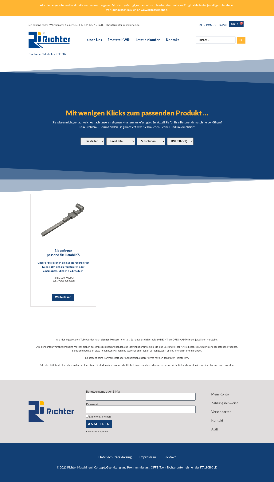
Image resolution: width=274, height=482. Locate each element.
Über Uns (94, 40)
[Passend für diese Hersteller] (92, 141)
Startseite (35, 54)
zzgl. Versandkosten (64, 280)
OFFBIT (156, 467)
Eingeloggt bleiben (98, 416)
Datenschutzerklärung (115, 457)
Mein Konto (207, 25)
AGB (214, 429)
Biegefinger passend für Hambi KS (63, 252)
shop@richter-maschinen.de (122, 24)
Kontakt (172, 40)
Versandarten (221, 412)
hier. (80, 270)
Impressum (147, 457)
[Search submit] (241, 40)
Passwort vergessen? (98, 431)
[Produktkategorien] (120, 141)
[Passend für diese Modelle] (180, 141)
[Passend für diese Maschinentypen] (151, 141)
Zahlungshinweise (224, 403)
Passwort (92, 404)
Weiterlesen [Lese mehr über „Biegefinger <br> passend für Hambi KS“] (63, 297)
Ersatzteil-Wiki (118, 40)
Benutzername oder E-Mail (103, 391)
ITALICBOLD (208, 467)
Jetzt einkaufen (148, 40)
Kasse (223, 25)
